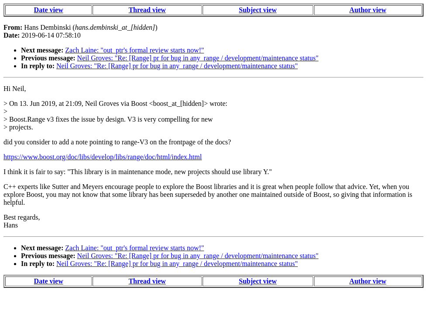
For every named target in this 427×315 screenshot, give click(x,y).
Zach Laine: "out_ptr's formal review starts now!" (134, 50)
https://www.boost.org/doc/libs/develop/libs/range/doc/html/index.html (102, 157)
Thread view (146, 10)
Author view (367, 10)
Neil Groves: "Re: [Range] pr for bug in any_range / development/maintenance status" (198, 58)
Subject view (258, 10)
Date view (48, 10)
